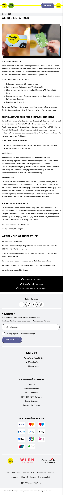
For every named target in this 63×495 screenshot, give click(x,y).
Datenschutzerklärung (41, 321)
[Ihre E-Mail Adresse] (31, 327)
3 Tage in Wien (33, 362)
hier (17, 256)
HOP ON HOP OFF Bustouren (31, 397)
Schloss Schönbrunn (31, 388)
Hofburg (32, 384)
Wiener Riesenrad (31, 393)
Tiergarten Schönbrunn (31, 405)
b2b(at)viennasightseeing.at (12, 229)
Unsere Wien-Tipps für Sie (33, 358)
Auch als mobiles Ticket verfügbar (32, 288)
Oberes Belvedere (31, 401)
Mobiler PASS (33, 366)
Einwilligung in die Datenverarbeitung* (20, 334)
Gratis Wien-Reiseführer (33, 284)
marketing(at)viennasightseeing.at (15, 270)
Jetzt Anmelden (11, 340)
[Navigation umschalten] (58, 5)
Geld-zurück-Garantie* (32, 279)
